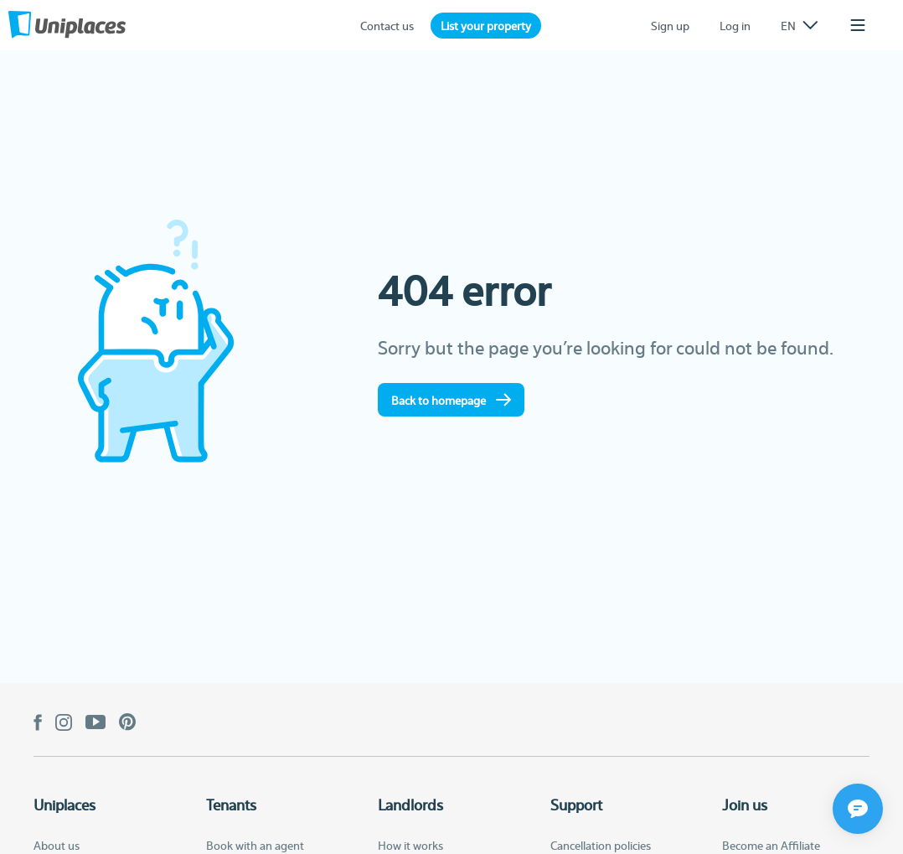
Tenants (231, 804)
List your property (486, 25)
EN (799, 25)
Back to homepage (451, 399)
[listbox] (799, 25)
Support (576, 804)
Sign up (670, 25)
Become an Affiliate (771, 845)
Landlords (410, 804)
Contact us (387, 25)
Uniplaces (64, 804)
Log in (735, 25)
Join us (744, 804)
